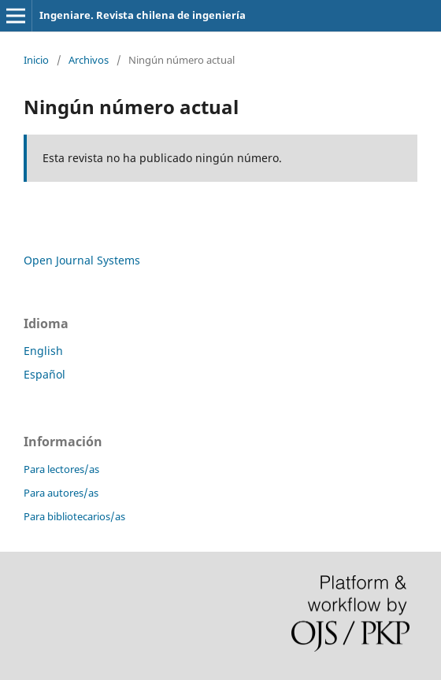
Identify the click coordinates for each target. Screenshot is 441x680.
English (43, 350)
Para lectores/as (61, 469)
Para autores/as (61, 493)
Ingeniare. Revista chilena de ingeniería (142, 15)
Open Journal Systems (82, 260)
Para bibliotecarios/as (74, 516)
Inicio (36, 60)
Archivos (89, 60)
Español (44, 374)
